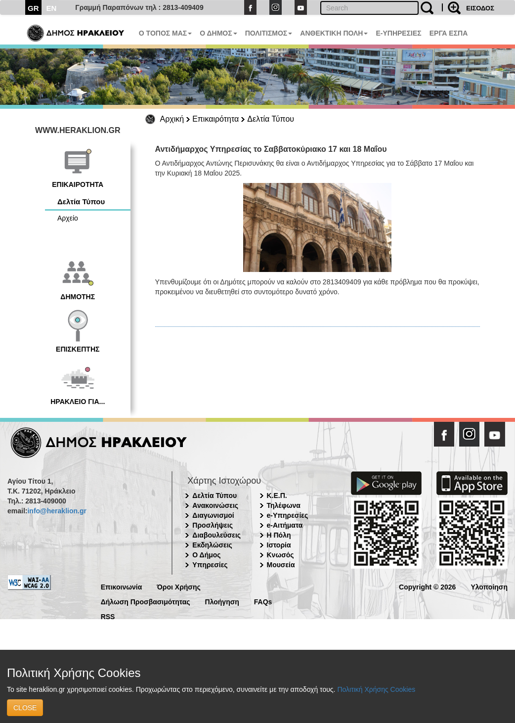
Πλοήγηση (222, 601)
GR (33, 8)
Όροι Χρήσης (179, 586)
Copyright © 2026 (427, 586)
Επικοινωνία (121, 586)
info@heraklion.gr (56, 511)
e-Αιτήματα (285, 525)
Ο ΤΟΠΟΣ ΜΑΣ (165, 33)
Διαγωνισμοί (213, 515)
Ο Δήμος (206, 555)
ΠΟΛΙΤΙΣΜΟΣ (269, 33)
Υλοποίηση (489, 586)
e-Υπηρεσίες (287, 515)
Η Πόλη (279, 535)
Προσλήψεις (212, 525)
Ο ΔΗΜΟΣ (218, 33)
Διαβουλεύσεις (216, 535)
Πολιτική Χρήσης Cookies (376, 689)
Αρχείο (67, 218)
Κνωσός (280, 555)
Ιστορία (279, 545)
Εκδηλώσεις (212, 545)
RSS (108, 616)
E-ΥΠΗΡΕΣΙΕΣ (398, 33)
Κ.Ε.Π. (277, 495)
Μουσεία (281, 565)
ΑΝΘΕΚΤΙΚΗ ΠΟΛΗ (334, 33)
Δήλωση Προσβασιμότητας (145, 601)
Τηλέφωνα (283, 505)
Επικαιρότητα (215, 119)
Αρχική (172, 119)
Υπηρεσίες (209, 565)
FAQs (263, 601)
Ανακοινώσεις (215, 505)
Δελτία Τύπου (270, 119)
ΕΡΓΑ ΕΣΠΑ (448, 33)
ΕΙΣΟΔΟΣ (480, 8)
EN (51, 8)
